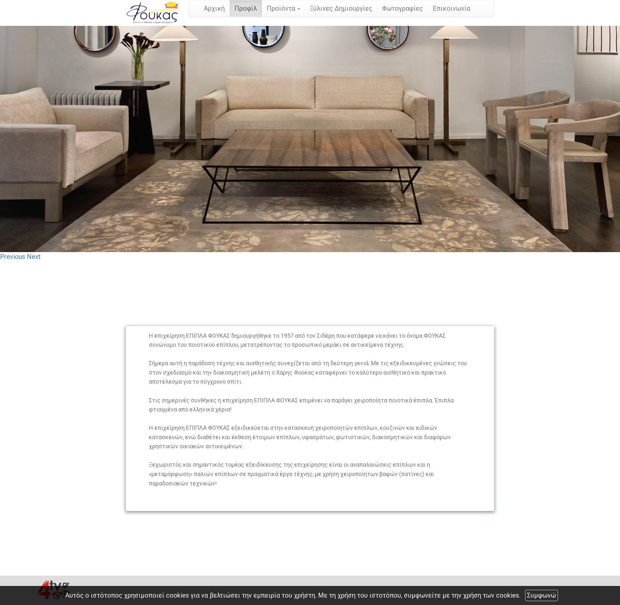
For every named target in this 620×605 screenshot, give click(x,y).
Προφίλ (245, 8)
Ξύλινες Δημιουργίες (341, 8)
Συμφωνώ (541, 595)
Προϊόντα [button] (283, 8)
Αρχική (214, 8)
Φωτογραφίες (402, 8)
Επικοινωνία (451, 8)
